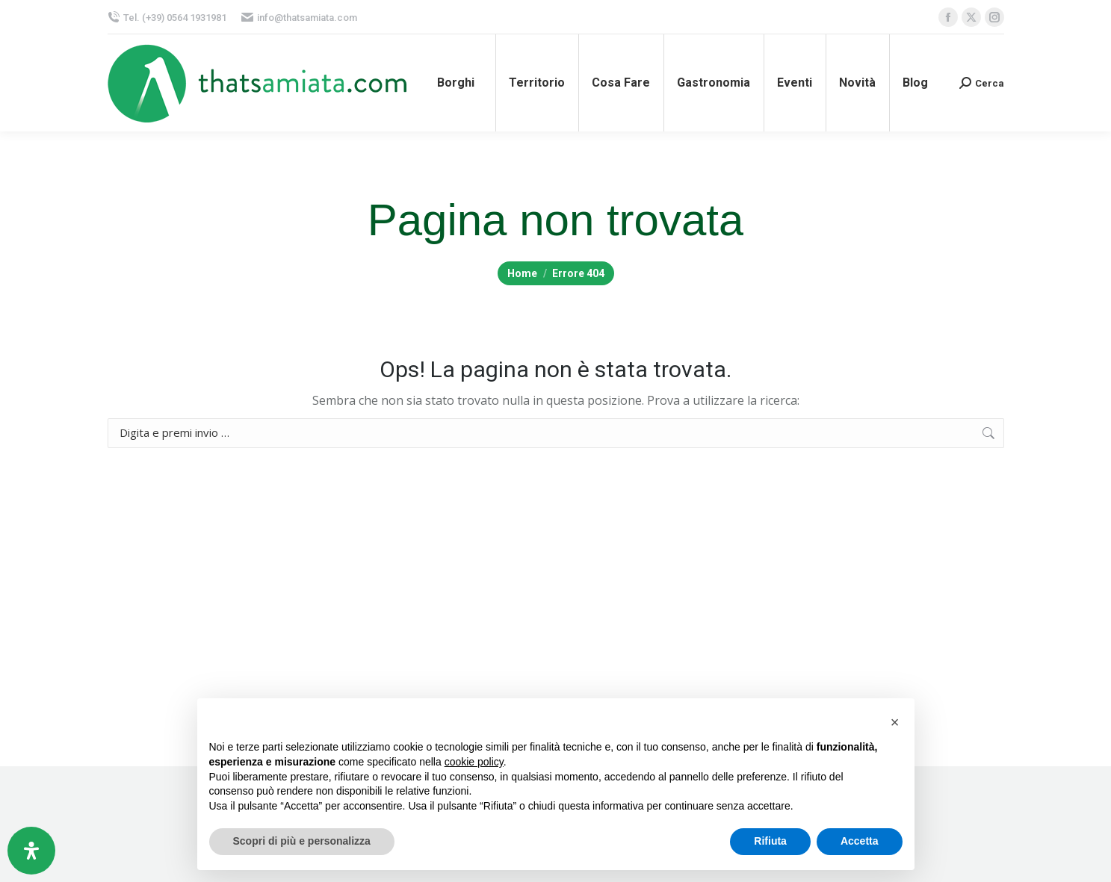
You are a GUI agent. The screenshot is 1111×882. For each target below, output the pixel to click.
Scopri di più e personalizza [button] (302, 841)
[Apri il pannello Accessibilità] (31, 851)
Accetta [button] (860, 841)
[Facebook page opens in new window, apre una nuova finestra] (948, 17)
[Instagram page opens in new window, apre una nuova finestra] (994, 17)
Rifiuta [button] (770, 841)
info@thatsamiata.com (299, 17)
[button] (895, 722)
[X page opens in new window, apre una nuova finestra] (971, 17)
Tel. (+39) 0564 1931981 (167, 17)
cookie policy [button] (474, 762)
